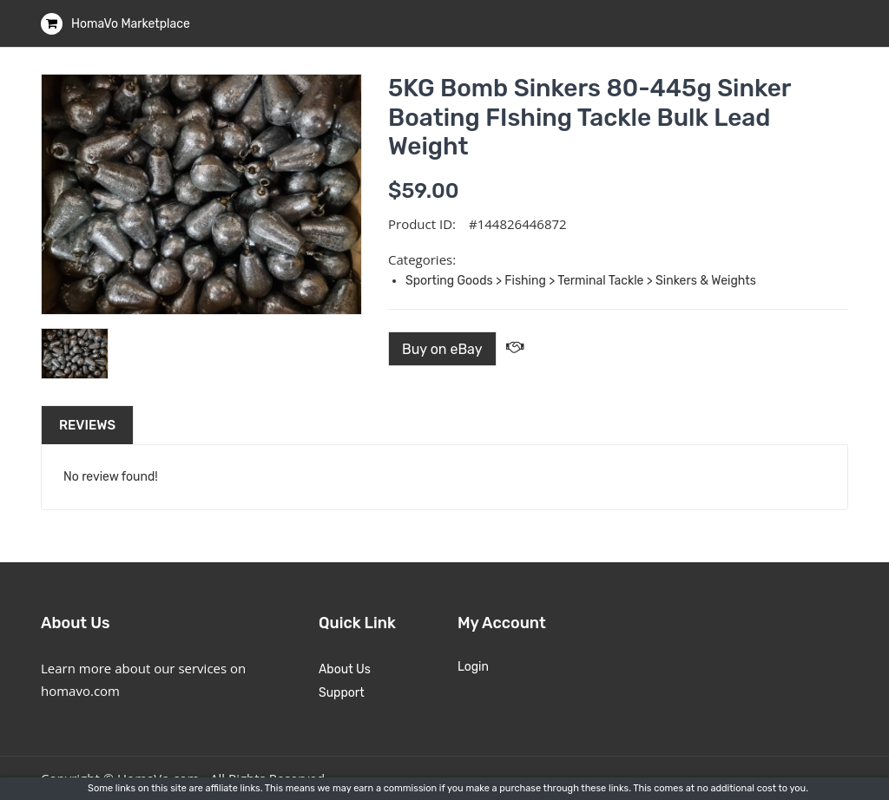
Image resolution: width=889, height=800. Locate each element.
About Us (345, 669)
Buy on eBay (442, 349)
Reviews (87, 425)
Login (473, 666)
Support (342, 692)
